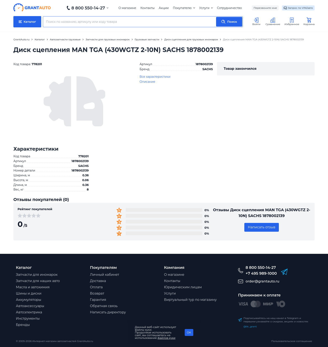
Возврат (97, 293)
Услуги (206, 8)
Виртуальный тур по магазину (190, 300)
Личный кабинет (104, 275)
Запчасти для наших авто (38, 281)
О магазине (127, 8)
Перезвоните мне (265, 7)
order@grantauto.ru (262, 281)
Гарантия (98, 300)
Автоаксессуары (30, 306)
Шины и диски (28, 293)
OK (189, 332)
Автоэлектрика (29, 312)
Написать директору (108, 312)
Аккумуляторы (28, 300)
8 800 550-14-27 (88, 7)
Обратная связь (104, 306)
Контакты (147, 8)
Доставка (98, 281)
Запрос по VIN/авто (298, 8)
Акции (164, 8)
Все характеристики (155, 77)
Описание (147, 82)
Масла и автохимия (33, 287)
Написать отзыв (261, 227)
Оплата (96, 287)
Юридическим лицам (183, 287)
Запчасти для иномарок (37, 275)
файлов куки (167, 337)
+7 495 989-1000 (261, 273)
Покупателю (184, 8)
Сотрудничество (229, 8)
